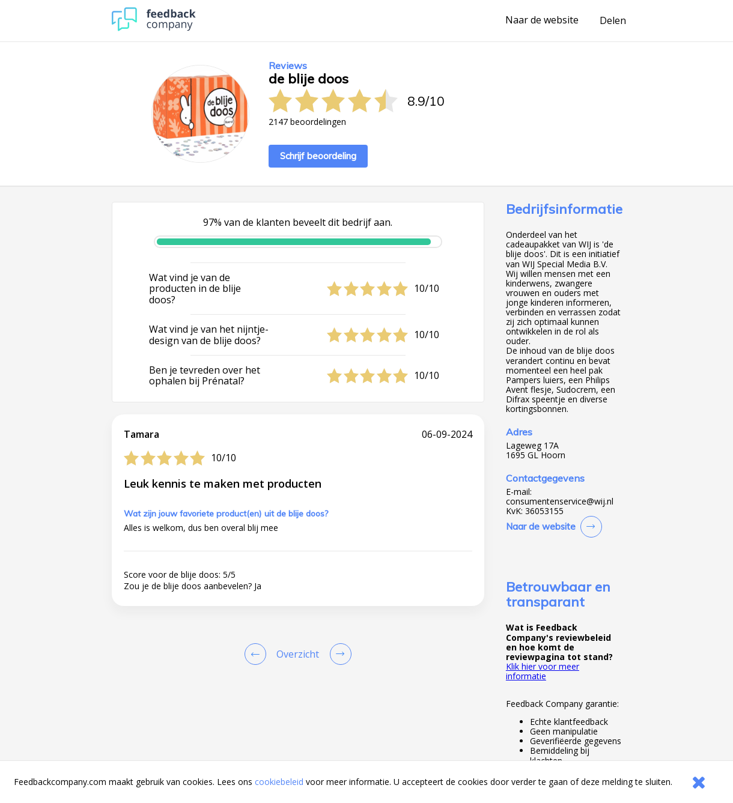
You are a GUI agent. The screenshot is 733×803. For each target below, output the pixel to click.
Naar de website (542, 20)
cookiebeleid (279, 781)
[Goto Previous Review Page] (258, 654)
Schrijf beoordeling (318, 156)
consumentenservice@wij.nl (559, 501)
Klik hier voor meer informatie (542, 671)
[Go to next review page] (338, 654)
